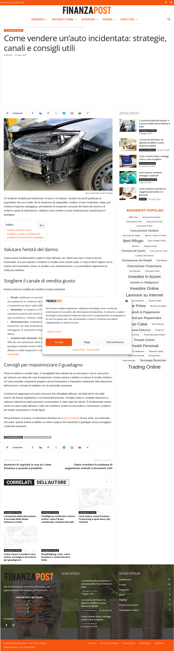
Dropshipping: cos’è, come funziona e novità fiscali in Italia (55, 557)
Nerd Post (21, 611)
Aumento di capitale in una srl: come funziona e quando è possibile (27, 466)
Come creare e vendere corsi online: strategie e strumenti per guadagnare (20, 557)
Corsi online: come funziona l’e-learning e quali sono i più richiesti (94, 519)
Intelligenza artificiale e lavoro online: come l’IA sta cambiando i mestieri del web (58, 519)
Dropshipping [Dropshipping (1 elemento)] (161, 260)
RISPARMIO (109, 19)
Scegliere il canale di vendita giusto (23, 234)
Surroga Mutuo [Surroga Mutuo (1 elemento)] (155, 356)
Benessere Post (38, 604)
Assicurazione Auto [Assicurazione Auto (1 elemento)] (134, 222)
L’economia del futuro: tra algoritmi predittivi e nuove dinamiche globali (151, 142)
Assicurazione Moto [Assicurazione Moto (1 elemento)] (144, 226)
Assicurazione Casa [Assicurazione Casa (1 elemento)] (154, 222)
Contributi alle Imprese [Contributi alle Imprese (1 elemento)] (144, 256)
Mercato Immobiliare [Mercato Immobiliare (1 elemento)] (158, 306)
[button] (126, 301)
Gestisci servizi (54, 332)
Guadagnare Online (20, 27)
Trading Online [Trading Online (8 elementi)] (144, 367)
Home (6, 27)
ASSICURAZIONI (89, 19)
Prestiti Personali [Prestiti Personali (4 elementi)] (144, 346)
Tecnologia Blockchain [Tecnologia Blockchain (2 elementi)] (153, 360)
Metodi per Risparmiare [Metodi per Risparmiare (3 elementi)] (144, 318)
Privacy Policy (93, 350)
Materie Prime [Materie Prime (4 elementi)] (134, 306)
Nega (87, 342)
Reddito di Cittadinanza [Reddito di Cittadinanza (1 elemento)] (135, 351)
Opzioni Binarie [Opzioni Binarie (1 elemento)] (158, 324)
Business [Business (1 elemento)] (135, 246)
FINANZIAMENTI (39, 19)
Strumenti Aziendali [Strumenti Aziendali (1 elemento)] (136, 356)
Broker (9, 55)
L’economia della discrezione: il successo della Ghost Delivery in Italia (20, 519)
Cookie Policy (79, 350)
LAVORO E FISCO (128, 19)
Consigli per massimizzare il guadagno (25, 237)
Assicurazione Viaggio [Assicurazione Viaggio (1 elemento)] (132, 235)
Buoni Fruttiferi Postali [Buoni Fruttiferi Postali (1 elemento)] (157, 241)
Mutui (122, 595)
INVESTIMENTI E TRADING (64, 19)
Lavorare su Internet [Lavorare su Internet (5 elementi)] (144, 295)
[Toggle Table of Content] (40, 225)
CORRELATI (19, 482)
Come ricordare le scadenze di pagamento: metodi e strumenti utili (88, 466)
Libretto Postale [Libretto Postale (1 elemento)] (155, 301)
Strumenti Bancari (147, 150)
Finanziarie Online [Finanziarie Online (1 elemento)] (152, 271)
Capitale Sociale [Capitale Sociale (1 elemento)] (150, 246)
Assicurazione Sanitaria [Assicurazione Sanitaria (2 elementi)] (144, 230)
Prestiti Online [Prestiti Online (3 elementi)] (144, 340)
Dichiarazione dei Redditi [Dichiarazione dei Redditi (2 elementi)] (137, 260)
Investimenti (125, 579)
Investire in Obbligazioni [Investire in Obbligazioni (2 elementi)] (144, 282)
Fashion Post (36, 608)
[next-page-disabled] (111, 481)
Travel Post (20, 608)
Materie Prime (44, 437)
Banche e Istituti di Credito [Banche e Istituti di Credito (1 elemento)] (155, 235)
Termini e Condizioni (109, 643)
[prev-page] (107, 481)
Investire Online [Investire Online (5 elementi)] (144, 288)
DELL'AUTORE (51, 482)
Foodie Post (36, 611)
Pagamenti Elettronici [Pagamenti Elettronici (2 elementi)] (138, 330)
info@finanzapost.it (24, 618)
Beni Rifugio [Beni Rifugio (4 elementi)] (133, 241)
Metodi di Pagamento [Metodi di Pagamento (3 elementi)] (144, 312)
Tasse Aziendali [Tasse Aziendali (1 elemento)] (129, 360)
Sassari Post (37, 601)
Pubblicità (159, 643)
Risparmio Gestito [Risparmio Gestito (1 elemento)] (156, 351)
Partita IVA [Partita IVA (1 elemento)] (159, 330)
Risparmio (124, 589)
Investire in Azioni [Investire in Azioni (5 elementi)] (144, 276)
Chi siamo (92, 643)
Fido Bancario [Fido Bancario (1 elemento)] (135, 271)
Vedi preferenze (115, 342)
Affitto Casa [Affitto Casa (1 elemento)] (133, 217)
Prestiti (143, 199)
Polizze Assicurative (148, 179)
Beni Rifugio (30, 437)
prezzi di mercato (70, 418)
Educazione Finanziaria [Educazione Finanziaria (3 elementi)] (144, 266)
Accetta (59, 342)
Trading (123, 600)
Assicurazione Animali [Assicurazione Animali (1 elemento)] (151, 217)
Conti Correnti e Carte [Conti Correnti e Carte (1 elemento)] (159, 251)
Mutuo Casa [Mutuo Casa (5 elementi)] (136, 324)
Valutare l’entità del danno (19, 230)
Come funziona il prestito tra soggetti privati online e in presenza (152, 192)
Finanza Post (19, 604)
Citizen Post (21, 601)
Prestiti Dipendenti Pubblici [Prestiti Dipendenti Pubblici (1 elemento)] (154, 335)
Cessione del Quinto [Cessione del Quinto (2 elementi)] (133, 250)
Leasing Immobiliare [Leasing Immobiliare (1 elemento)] (136, 301)
